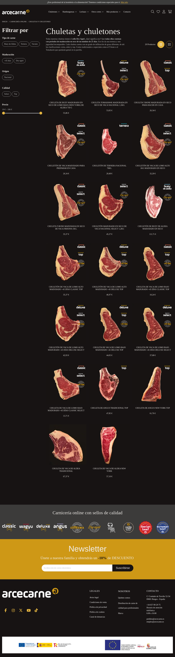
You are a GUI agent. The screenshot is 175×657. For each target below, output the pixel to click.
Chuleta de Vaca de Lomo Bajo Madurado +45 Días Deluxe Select (152, 348)
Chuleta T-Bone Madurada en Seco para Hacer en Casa (152, 104)
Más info (124, 2)
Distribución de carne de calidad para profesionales (128, 605)
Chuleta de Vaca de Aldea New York (109, 470)
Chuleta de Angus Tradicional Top (109, 408)
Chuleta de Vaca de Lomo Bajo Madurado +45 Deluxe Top (109, 348)
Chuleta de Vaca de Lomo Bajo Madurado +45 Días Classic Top (152, 288)
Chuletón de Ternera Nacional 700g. (109, 167)
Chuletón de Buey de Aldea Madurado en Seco (153, 227)
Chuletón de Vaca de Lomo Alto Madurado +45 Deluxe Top (109, 288)
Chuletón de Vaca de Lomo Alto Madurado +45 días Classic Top (66, 288)
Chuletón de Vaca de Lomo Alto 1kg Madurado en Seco (152, 167)
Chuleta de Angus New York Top (152, 408)
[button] (113, 11)
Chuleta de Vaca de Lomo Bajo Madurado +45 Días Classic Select (66, 409)
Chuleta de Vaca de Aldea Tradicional (66, 470)
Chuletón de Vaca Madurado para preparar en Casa (66, 167)
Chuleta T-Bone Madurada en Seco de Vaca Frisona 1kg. (66, 227)
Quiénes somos (124, 598)
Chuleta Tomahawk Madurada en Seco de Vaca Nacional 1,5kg (109, 104)
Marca (120, 613)
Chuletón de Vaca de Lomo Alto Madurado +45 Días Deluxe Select (66, 348)
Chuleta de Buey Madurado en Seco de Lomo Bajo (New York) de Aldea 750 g (66, 105)
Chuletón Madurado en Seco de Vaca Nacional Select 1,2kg (109, 227)
